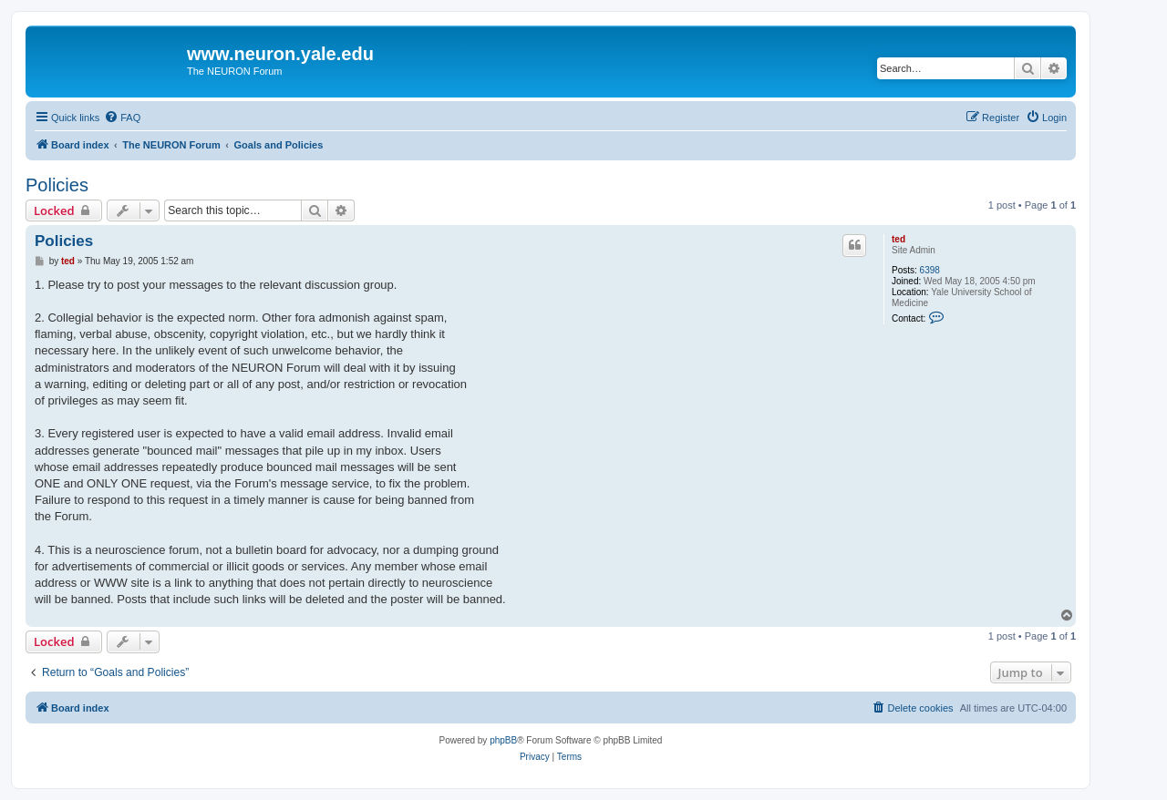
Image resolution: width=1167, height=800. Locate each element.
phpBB (503, 740)
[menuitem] (122, 117)
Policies (57, 185)
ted (898, 239)
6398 (930, 270)
